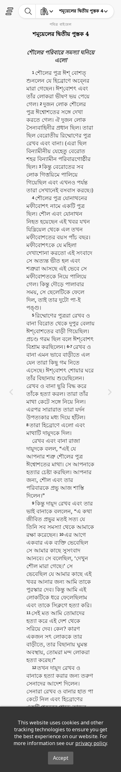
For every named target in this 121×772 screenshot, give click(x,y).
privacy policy (91, 743)
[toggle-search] (28, 11)
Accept (60, 757)
